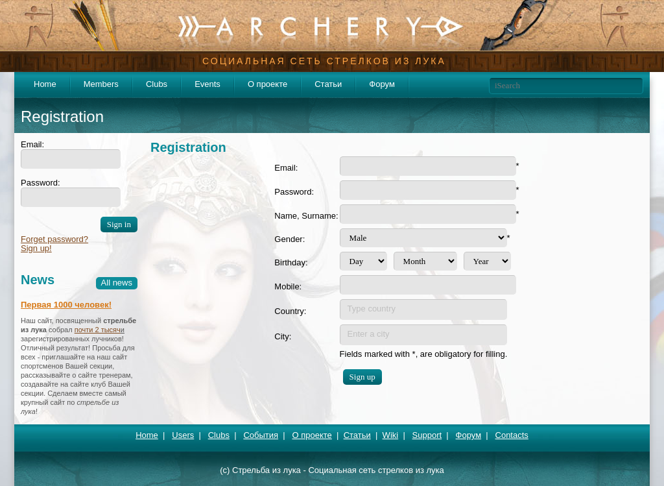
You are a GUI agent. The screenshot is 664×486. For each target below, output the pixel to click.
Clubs (156, 84)
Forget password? (54, 239)
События (260, 435)
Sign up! (36, 248)
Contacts (511, 435)
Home (45, 84)
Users (183, 435)
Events (207, 84)
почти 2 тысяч (98, 330)
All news (116, 282)
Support (427, 435)
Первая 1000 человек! (66, 305)
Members (101, 84)
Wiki (391, 435)
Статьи (328, 84)
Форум (382, 84)
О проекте (267, 84)
